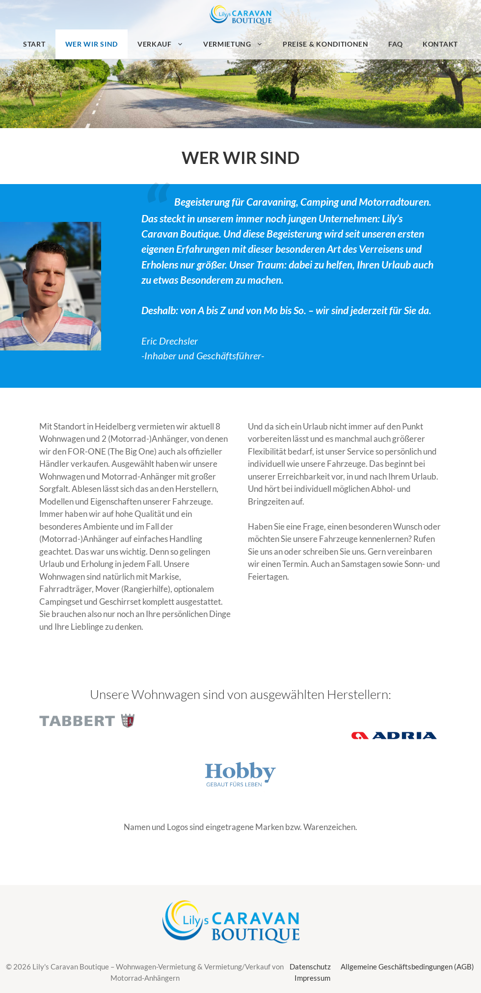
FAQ (395, 44)
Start (34, 44)
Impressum (312, 977)
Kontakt (440, 44)
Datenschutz (310, 966)
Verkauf (165, 44)
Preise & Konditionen (326, 44)
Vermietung (238, 44)
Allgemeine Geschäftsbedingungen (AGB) (407, 966)
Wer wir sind (91, 44)
